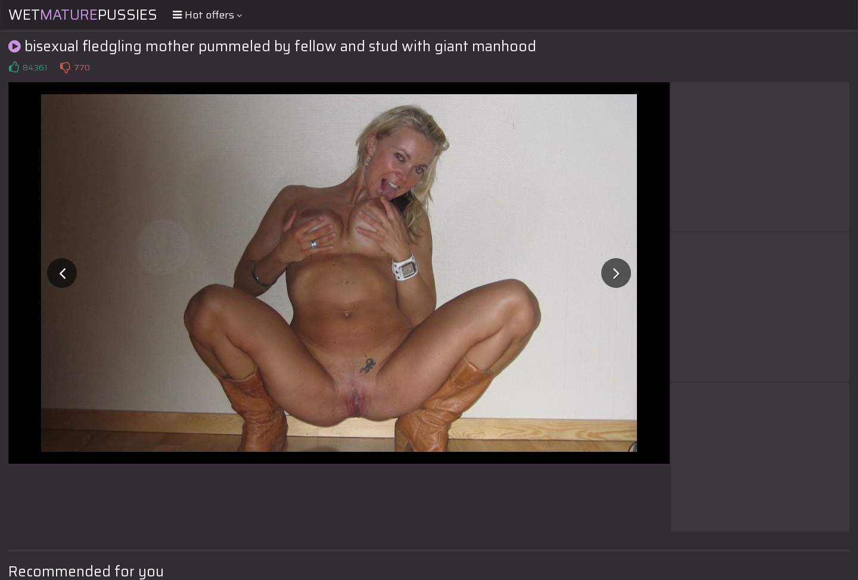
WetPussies (82, 15)
